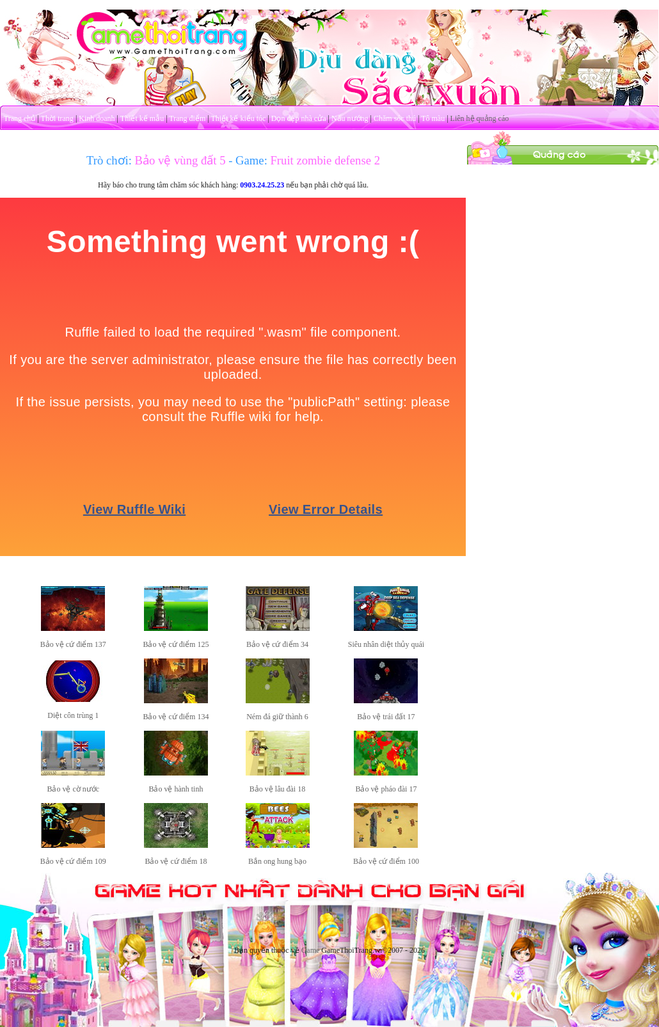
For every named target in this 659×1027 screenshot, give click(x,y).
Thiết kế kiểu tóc (238, 118)
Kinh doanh (97, 118)
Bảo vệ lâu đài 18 (277, 788)
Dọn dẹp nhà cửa (298, 118)
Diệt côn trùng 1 (73, 715)
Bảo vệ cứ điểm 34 (277, 644)
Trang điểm (187, 118)
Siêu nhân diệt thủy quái (386, 644)
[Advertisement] (563, 245)
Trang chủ (20, 118)
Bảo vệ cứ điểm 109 (73, 861)
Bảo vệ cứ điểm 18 (176, 861)
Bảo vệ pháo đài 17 (386, 788)
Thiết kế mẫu (142, 118)
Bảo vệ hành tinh (175, 788)
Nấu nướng (350, 118)
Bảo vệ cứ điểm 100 (386, 861)
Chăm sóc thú (395, 118)
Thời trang (57, 118)
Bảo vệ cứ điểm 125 (176, 644)
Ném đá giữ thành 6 (277, 716)
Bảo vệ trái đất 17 (386, 716)
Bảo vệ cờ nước (73, 788)
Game (310, 950)
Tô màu (433, 118)
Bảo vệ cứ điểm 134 (176, 716)
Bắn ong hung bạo (277, 861)
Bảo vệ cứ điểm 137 (73, 644)
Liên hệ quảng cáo (479, 118)
